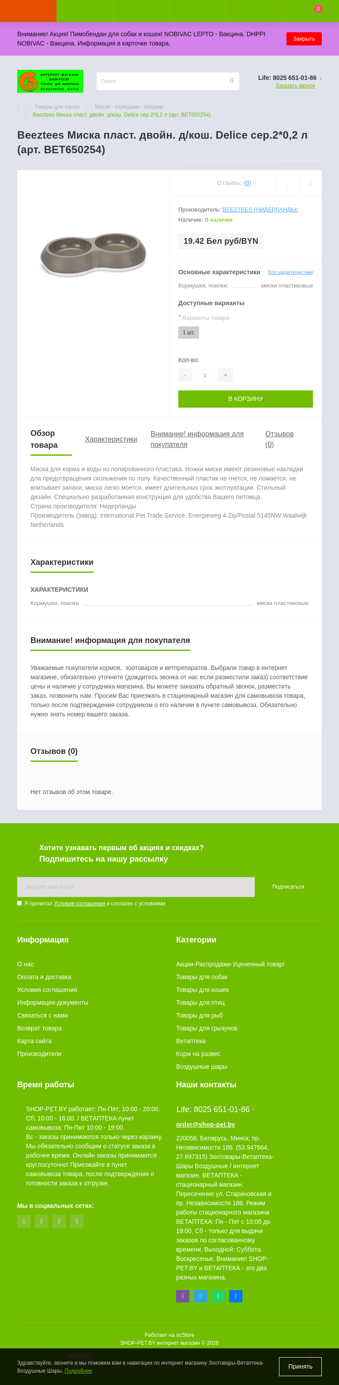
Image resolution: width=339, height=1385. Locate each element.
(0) (247, 182)
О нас (25, 964)
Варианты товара (203, 317)
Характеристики (111, 439)
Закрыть (304, 38)
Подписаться (288, 887)
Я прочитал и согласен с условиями (94, 904)
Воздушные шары (201, 1066)
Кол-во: (188, 359)
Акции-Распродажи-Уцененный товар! (230, 964)
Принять (300, 1366)
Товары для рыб (199, 1015)
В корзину (245, 398)
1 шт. (189, 332)
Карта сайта (34, 1040)
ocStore (185, 1335)
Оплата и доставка (44, 976)
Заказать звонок (295, 86)
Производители (39, 1053)
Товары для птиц (200, 1002)
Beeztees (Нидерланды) (260, 209)
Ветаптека (191, 1040)
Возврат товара (39, 1028)
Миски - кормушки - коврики (129, 107)
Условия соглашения (79, 904)
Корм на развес (198, 1053)
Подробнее (78, 1371)
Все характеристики (290, 272)
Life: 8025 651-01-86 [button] (215, 1109)
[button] (141, 11)
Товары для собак (201, 976)
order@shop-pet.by (205, 1124)
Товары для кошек (56, 107)
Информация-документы (52, 1002)
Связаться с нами (42, 1015)
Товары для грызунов (206, 1028)
